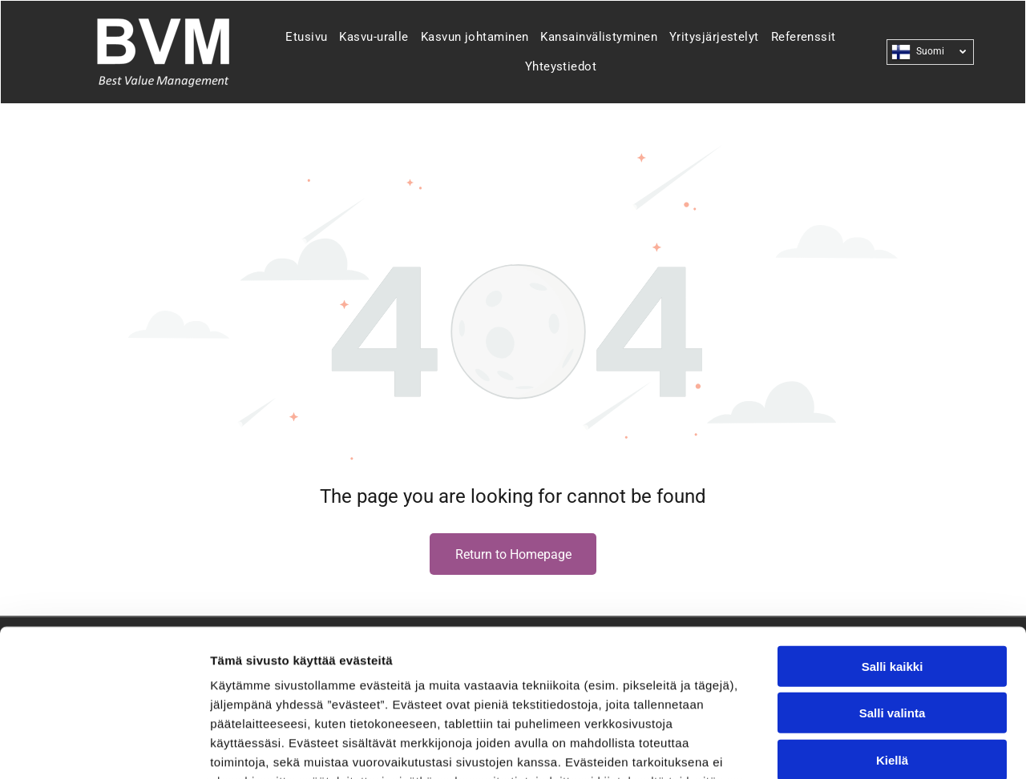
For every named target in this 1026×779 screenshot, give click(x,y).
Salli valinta (892, 578)
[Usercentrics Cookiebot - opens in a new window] (104, 748)
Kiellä (892, 625)
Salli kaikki (892, 532)
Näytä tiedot (857, 747)
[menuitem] (300, 37)
